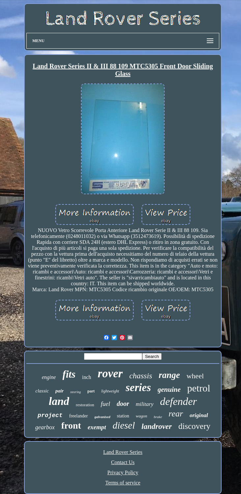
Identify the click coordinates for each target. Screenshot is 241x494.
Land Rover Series (122, 452)
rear (176, 413)
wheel (195, 376)
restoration (85, 404)
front (71, 425)
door (123, 403)
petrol (198, 388)
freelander (78, 415)
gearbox (45, 427)
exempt (97, 427)
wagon (141, 415)
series (138, 387)
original (199, 415)
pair (59, 390)
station (123, 415)
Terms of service (122, 482)
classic (42, 390)
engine (49, 377)
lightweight (110, 391)
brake (158, 417)
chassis (140, 375)
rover (110, 373)
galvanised (102, 417)
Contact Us (123, 462)
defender (178, 401)
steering (75, 392)
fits (69, 374)
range (169, 375)
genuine (169, 389)
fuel (105, 403)
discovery (194, 426)
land (59, 401)
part (91, 391)
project (50, 415)
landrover (157, 426)
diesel (124, 425)
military (144, 404)
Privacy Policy (122, 472)
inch (86, 377)
